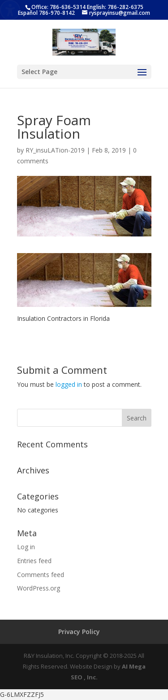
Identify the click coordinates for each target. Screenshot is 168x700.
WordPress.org (38, 588)
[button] (142, 78)
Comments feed (40, 574)
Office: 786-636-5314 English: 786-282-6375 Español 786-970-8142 (80, 10)
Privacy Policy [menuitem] (79, 631)
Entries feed (34, 560)
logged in (69, 384)
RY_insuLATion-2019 (55, 150)
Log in (26, 546)
